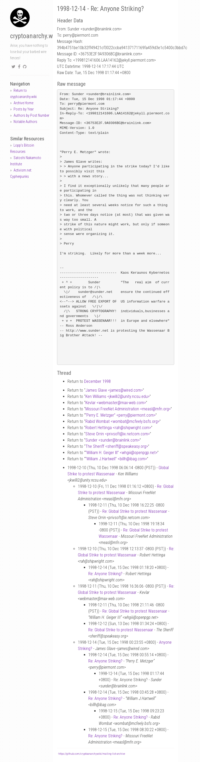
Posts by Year (24, 109)
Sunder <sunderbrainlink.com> (112, 440)
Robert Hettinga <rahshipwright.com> (118, 427)
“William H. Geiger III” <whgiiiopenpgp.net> (121, 452)
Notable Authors (25, 122)
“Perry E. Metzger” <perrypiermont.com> (120, 415)
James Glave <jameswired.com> (114, 390)
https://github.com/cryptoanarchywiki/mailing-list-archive (91, 754)
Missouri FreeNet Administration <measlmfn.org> (128, 408)
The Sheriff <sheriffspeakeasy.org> (116, 446)
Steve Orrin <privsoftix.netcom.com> (117, 433)
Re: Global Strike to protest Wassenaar (134, 511)
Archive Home (23, 103)
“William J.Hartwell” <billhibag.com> (116, 458)
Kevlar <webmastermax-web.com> (115, 402)
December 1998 (97, 381)
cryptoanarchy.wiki (34, 36)
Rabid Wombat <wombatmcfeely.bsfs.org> (122, 421)
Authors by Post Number (31, 115)
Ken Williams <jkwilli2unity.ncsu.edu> (117, 396)
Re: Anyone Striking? (105, 573)
